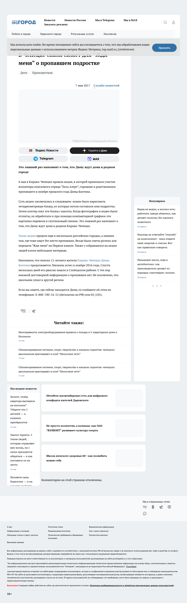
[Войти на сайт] (173, 22)
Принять (164, 47)
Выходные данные (15, 542)
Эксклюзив (110, 33)
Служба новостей (106, 85)
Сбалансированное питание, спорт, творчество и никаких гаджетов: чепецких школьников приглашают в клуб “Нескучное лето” (69, 354)
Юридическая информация (101, 527)
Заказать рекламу (56, 24)
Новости (49, 20)
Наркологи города (51, 33)
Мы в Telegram (104, 20)
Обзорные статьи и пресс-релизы (22, 535)
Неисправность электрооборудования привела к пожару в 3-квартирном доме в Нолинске (69, 337)
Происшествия (42, 73)
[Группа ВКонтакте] (145, 507)
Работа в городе (21, 33)
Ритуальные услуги (82, 33)
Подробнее (131, 566)
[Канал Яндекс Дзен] (94, 150)
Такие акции (27, 236)
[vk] (23, 311)
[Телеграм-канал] (43, 159)
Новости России (75, 20)
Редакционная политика (59, 531)
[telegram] (34, 311)
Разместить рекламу (98, 535)
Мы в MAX (130, 20)
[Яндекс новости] (43, 150)
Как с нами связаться (98, 531)
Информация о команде (18, 531)
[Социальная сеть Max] (94, 159)
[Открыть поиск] (165, 22)
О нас (9, 527)
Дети (23, 73)
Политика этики (55, 527)
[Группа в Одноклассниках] (153, 507)
